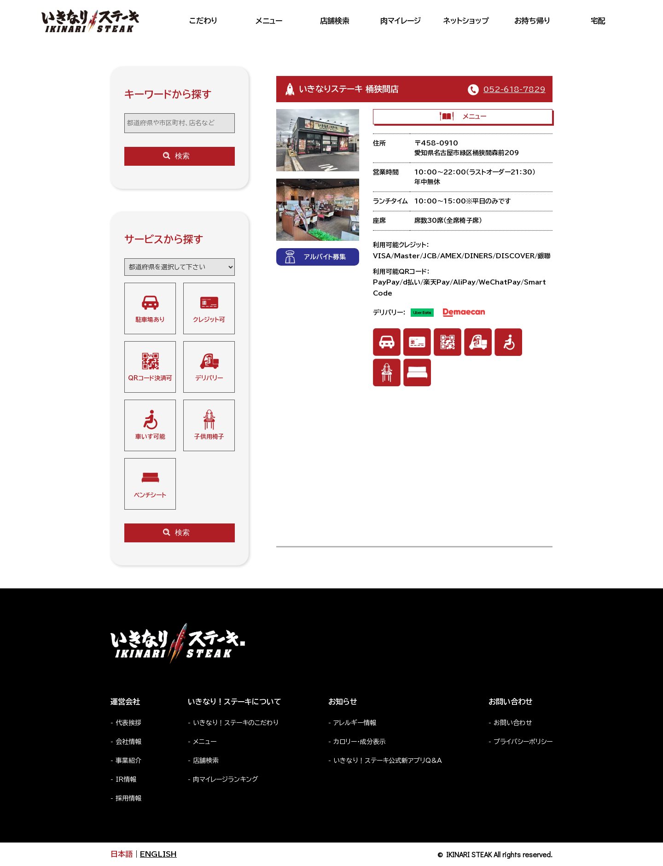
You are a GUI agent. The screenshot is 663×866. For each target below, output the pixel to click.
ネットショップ (466, 20)
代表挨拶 (128, 723)
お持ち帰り (532, 20)
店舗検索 (334, 20)
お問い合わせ (513, 723)
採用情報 (128, 798)
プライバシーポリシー (523, 741)
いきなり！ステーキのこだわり (236, 723)
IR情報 (126, 779)
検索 (176, 156)
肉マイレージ (400, 20)
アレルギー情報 (354, 723)
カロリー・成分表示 (359, 741)
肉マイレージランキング (225, 779)
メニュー (269, 20)
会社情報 (128, 741)
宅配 (598, 20)
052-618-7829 (514, 89)
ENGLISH (158, 854)
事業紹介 (128, 760)
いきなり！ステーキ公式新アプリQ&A (387, 760)
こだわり (203, 20)
